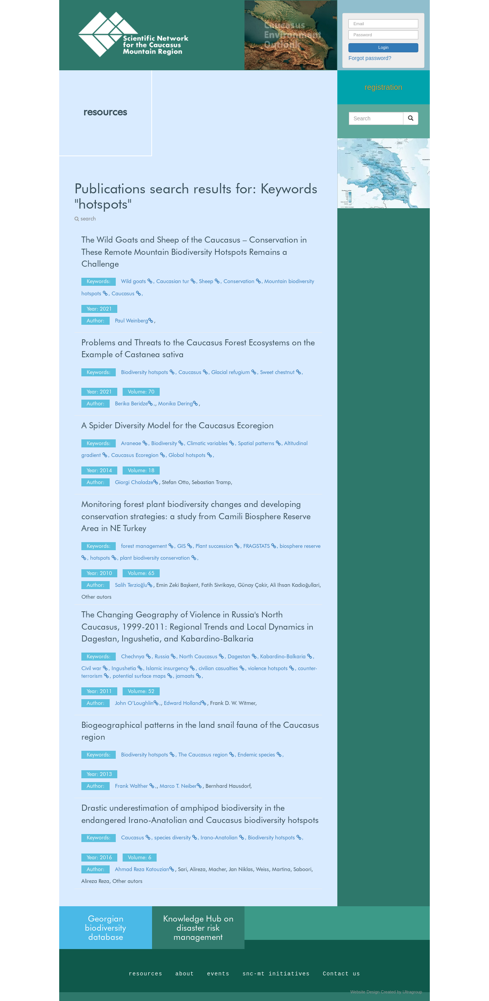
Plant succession (219, 546)
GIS (185, 546)
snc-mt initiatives (276, 974)
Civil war (95, 668)
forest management (148, 546)
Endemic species (261, 755)
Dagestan (243, 656)
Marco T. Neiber (181, 786)
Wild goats (138, 281)
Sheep (210, 281)
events (218, 974)
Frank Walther (136, 786)
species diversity (176, 837)
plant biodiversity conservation (159, 558)
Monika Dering (178, 403)
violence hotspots (272, 668)
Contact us (341, 974)
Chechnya (137, 656)
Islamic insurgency (171, 668)
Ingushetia (128, 668)
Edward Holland (185, 703)
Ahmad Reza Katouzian (145, 869)
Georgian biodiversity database (105, 928)
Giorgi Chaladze (137, 482)
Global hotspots (191, 455)
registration (383, 87)
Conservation (243, 281)
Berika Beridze (135, 403)
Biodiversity (168, 443)
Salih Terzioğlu (134, 585)
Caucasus (127, 293)
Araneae (135, 443)
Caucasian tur (177, 281)
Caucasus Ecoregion (139, 455)
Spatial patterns (260, 443)
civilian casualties (223, 668)
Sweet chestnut (281, 372)
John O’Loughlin (138, 703)
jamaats (189, 676)
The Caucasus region (207, 755)
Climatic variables (211, 443)
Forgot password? (369, 58)
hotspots (104, 558)
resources (105, 111)
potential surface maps (144, 676)
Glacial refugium (235, 372)
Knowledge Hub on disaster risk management (198, 928)
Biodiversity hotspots (149, 372)
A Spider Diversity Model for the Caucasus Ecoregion (177, 425)
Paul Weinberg (134, 320)
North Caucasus (202, 656)
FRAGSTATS (261, 546)
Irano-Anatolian (223, 837)
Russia (166, 656)
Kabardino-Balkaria (287, 656)
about (184, 974)
